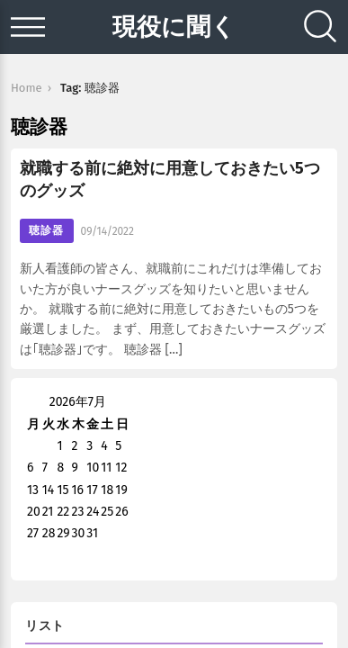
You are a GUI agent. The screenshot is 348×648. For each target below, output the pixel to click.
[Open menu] (28, 27)
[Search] (320, 27)
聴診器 (47, 230)
